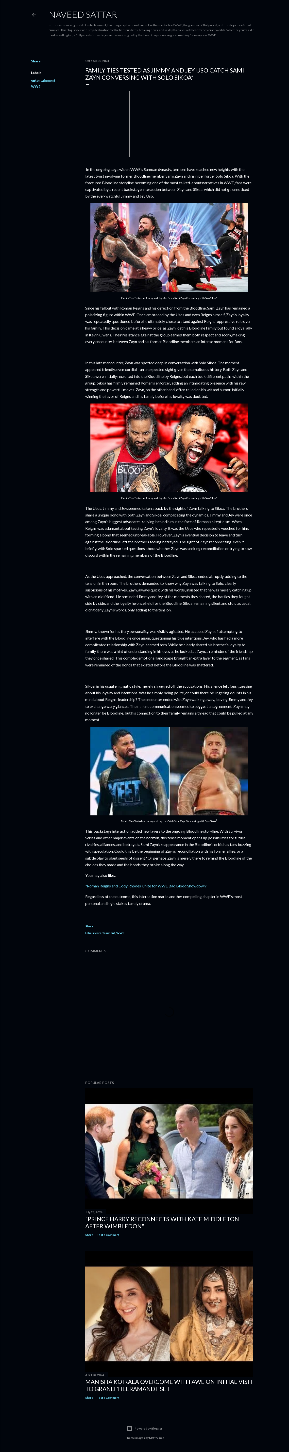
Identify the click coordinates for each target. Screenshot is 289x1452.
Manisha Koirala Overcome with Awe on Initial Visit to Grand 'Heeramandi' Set (169, 1385)
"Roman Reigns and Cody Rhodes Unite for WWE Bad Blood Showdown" (146, 885)
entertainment (43, 80)
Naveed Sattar (83, 14)
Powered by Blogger (144, 1429)
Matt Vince (156, 1438)
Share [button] (35, 61)
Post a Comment (108, 1235)
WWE (35, 86)
